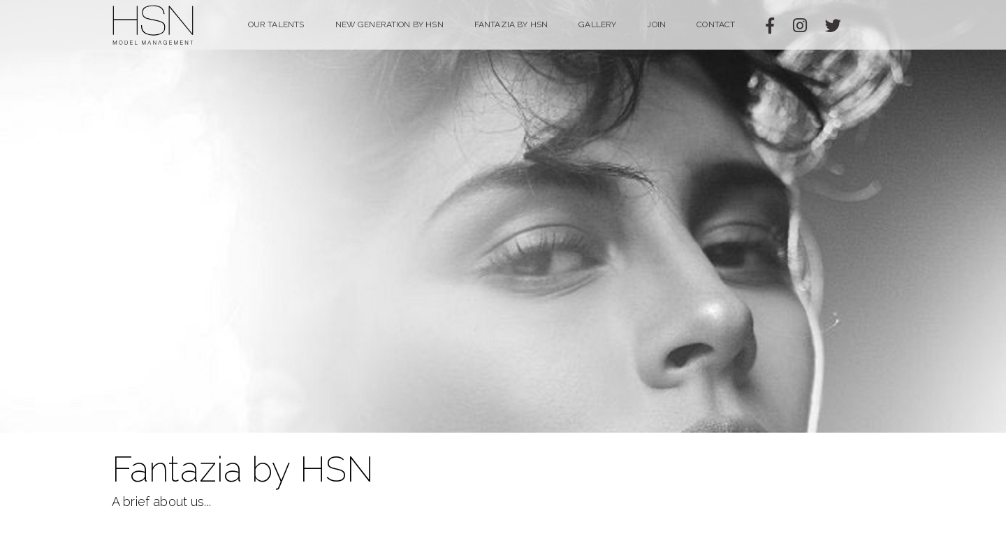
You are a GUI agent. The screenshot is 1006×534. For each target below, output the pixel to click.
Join (656, 24)
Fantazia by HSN (511, 24)
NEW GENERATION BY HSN (389, 24)
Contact (716, 24)
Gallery (597, 24)
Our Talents (276, 24)
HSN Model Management (153, 25)
